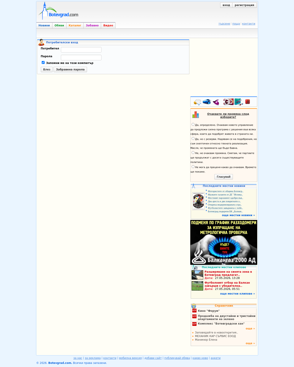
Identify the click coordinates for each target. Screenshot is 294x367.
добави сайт (153, 358)
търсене (224, 23)
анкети (216, 358)
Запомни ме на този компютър (67, 63)
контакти (248, 23)
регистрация (244, 5)
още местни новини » (238, 215)
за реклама (93, 358)
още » (250, 328)
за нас (77, 358)
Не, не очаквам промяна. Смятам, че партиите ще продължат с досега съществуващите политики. (222, 157)
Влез (46, 69)
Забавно (92, 25)
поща (236, 23)
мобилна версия (130, 358)
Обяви (59, 25)
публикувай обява (177, 358)
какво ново (200, 358)
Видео (108, 25)
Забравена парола (70, 69)
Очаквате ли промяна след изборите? (228, 115)
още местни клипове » (237, 293)
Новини (44, 25)
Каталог (75, 25)
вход (226, 5)
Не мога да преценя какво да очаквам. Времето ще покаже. (223, 169)
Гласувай (223, 176)
